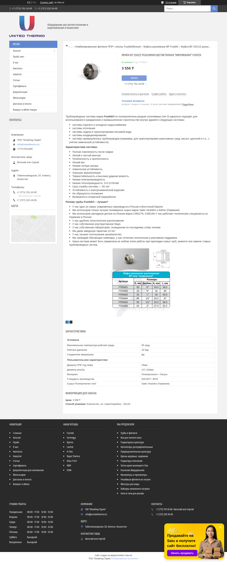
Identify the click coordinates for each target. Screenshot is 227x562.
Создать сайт (46, 2)
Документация (20, 92)
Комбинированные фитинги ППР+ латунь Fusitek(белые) (108, 46)
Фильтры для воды (130, 484)
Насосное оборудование (132, 470)
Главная (17, 433)
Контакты (17, 68)
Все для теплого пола (131, 437)
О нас (15, 62)
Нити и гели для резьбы (132, 493)
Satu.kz (128, 555)
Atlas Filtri (72, 461)
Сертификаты (19, 86)
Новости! (17, 74)
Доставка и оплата (22, 104)
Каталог (17, 50)
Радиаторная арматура (132, 442)
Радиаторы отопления (131, 461)
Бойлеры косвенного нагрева (135, 489)
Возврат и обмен (21, 484)
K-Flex (70, 451)
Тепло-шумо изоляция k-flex (134, 465)
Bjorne (70, 442)
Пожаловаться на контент (125, 558)
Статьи (16, 80)
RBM (69, 465)
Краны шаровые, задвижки (134, 456)
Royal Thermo (73, 456)
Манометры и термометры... (134, 475)
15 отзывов (170, 2)
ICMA (69, 470)
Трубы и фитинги (129, 433)
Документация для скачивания (28, 470)
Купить (134, 78)
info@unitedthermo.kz (28, 144)
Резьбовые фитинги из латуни (135, 479)
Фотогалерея (19, 98)
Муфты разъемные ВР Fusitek (160, 46)
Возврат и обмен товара (25, 109)
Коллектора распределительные (137, 447)
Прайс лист (18, 56)
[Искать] (214, 8)
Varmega (71, 437)
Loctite (70, 447)
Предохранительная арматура (136, 451)
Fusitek (70, 433)
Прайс (16, 442)
